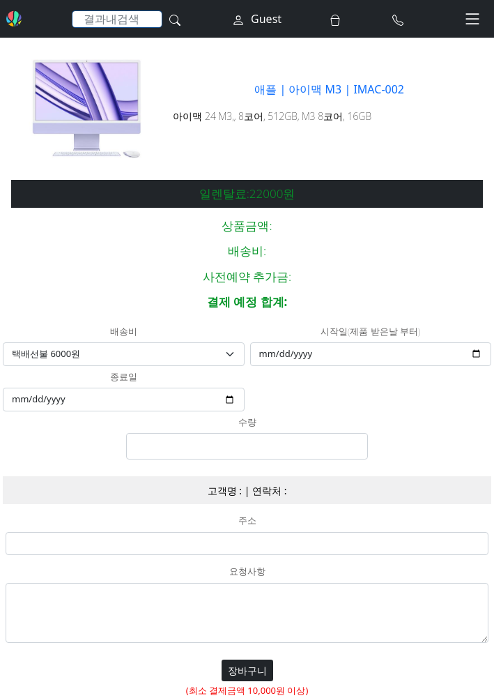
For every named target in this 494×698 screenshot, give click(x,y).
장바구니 (247, 670)
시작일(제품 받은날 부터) (370, 331)
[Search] (117, 19)
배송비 (123, 331)
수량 (247, 422)
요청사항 (247, 571)
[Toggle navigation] (472, 19)
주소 (247, 520)
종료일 (123, 377)
